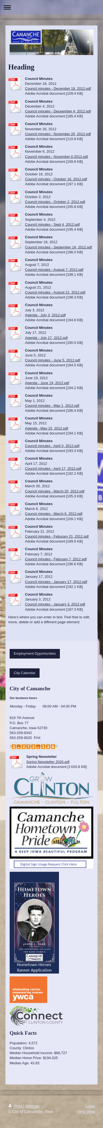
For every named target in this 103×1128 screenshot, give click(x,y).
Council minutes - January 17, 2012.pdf (56, 582)
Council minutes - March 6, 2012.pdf (53, 514)
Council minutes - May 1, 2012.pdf (52, 406)
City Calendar (24, 673)
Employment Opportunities (35, 653)
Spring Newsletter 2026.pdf (47, 762)
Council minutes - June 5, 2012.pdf (52, 360)
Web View (86, 1111)
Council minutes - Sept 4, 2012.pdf (52, 224)
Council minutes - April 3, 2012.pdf (52, 446)
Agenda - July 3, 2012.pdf (45, 315)
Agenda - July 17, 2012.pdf (46, 338)
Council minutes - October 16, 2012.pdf (56, 179)
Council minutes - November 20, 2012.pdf (58, 134)
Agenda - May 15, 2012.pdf (46, 428)
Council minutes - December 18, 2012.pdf (58, 88)
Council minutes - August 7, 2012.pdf (54, 270)
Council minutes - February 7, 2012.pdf (56, 559)
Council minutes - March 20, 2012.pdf (54, 491)
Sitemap (32, 1106)
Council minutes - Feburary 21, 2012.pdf (57, 536)
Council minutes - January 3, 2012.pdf (55, 604)
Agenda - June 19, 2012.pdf (47, 383)
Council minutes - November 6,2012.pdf (56, 157)
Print (15, 1106)
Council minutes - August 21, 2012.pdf (55, 292)
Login (90, 1106)
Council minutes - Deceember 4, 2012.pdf (58, 111)
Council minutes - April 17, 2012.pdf (53, 468)
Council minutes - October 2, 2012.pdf (55, 202)
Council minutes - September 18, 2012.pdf (58, 247)
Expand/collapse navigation (51, 7)
